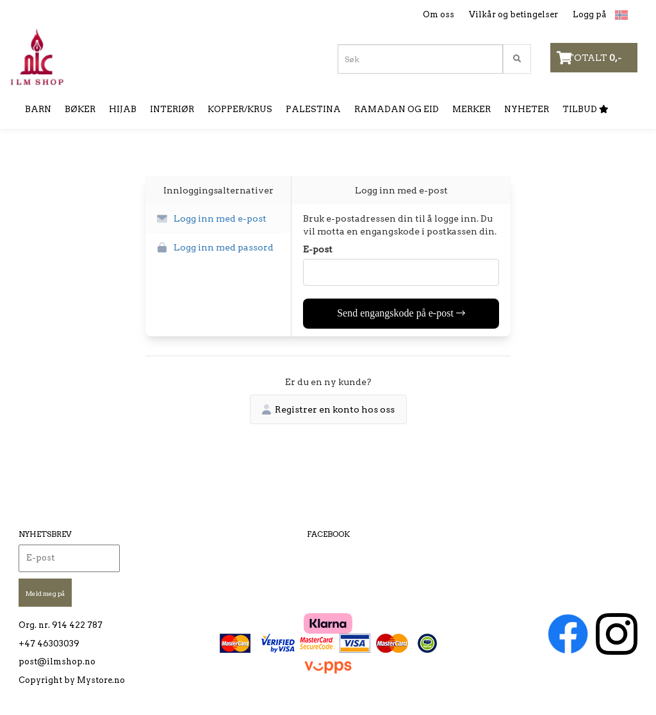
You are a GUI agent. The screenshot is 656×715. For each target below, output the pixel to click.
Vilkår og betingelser (513, 14)
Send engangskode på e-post (401, 313)
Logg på (590, 14)
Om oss (438, 14)
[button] (218, 218)
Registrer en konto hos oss (328, 409)
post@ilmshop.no (57, 661)
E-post (317, 249)
